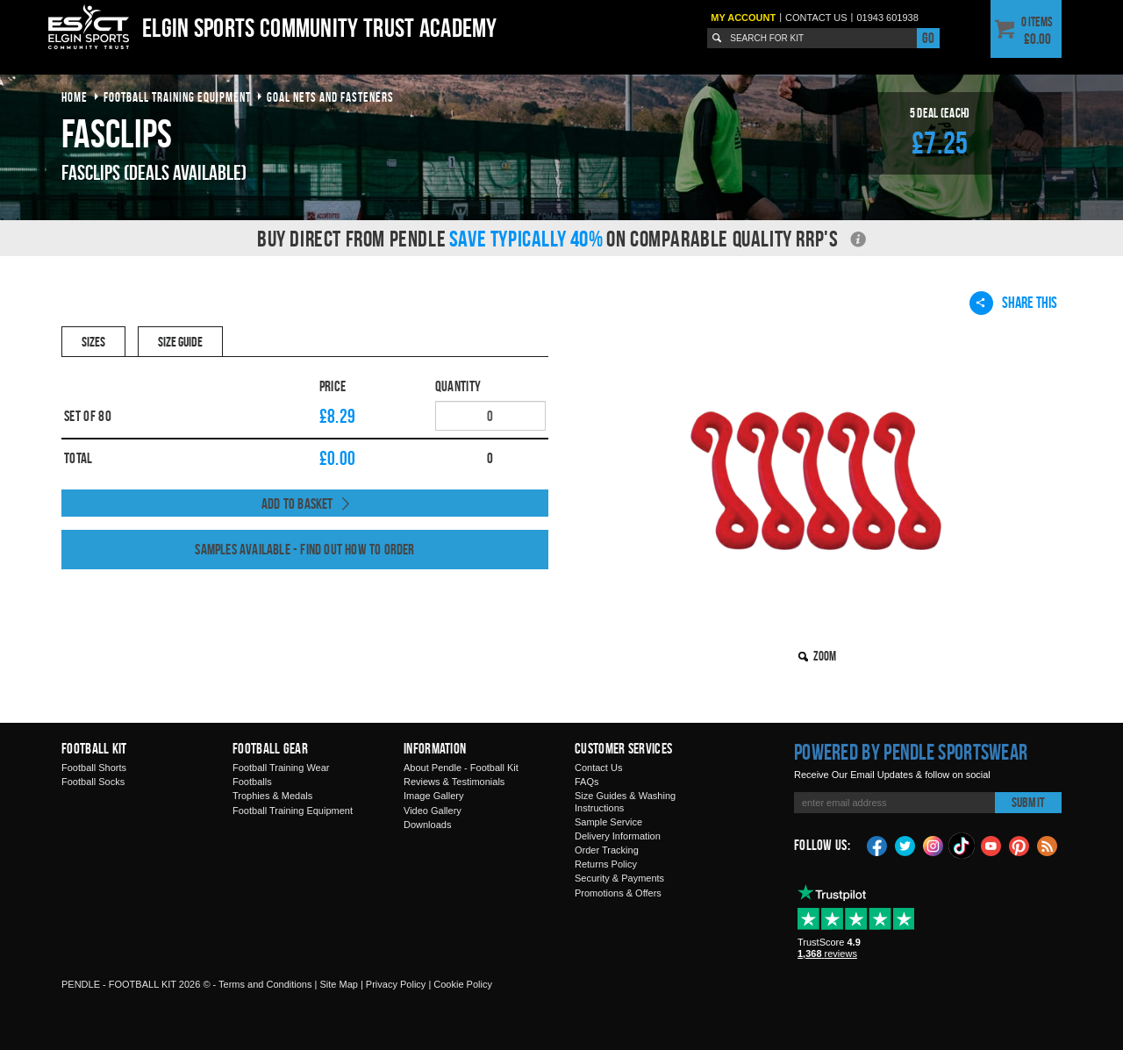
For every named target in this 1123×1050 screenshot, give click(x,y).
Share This (1013, 302)
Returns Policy (606, 864)
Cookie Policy (462, 984)
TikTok (962, 845)
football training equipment (177, 97)
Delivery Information (618, 836)
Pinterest (1019, 845)
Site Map (338, 984)
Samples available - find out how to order (304, 549)
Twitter (905, 845)
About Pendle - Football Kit (461, 767)
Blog (1048, 845)
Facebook (877, 845)
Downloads (427, 824)
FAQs (587, 781)
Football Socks (93, 781)
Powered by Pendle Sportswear (910, 751)
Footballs (252, 781)
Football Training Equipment (292, 810)
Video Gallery (432, 810)
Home (74, 97)
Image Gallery (433, 795)
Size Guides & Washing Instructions (625, 801)
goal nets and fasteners (330, 97)
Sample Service (608, 822)
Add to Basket (297, 503)
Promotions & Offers (618, 893)
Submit (1028, 802)
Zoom (824, 655)
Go (928, 38)
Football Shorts (93, 767)
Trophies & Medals (272, 795)
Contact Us (598, 767)
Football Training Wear (280, 767)
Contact (816, 17)
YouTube (991, 845)
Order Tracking (607, 850)
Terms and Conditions (264, 984)
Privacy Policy (396, 984)
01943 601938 (887, 17)
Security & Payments (619, 878)
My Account (743, 17)
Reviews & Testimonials (454, 781)
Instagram (933, 845)
